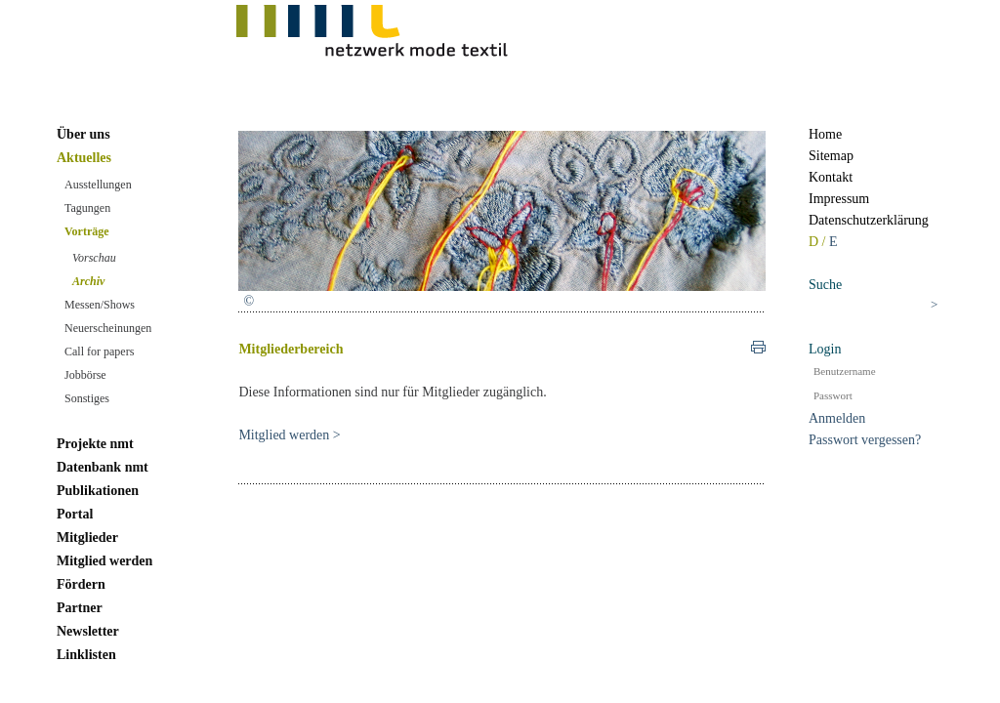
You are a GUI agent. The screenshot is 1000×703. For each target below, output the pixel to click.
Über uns (83, 134)
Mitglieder (87, 537)
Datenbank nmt (102, 467)
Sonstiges (86, 398)
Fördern (81, 584)
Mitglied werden (104, 561)
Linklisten (86, 654)
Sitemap (831, 155)
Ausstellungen (98, 184)
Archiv (88, 281)
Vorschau (94, 258)
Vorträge (86, 231)
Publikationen (98, 490)
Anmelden (837, 418)
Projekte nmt (95, 443)
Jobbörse (85, 375)
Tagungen (87, 208)
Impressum (839, 198)
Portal (75, 514)
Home (825, 134)
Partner (80, 607)
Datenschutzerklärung (869, 220)
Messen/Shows (99, 304)
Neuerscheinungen (107, 328)
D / (819, 241)
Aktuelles (84, 157)
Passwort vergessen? (865, 440)
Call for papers (99, 351)
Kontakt (831, 177)
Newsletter (88, 631)
